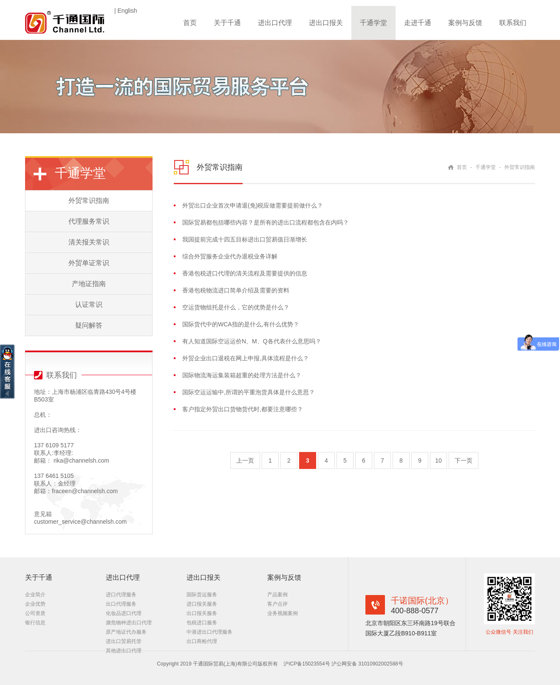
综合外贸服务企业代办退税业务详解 (229, 256)
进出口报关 (326, 22)
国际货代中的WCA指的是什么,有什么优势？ (240, 324)
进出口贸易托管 (123, 641)
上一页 (245, 460)
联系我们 (512, 22)
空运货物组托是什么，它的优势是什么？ (235, 307)
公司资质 (35, 613)
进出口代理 (275, 22)
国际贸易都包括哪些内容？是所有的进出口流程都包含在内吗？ (265, 222)
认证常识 (88, 304)
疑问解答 (88, 325)
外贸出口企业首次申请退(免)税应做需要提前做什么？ (252, 205)
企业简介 (35, 595)
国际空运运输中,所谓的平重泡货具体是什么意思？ (248, 392)
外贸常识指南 (88, 200)
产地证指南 (89, 283)
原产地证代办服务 (126, 632)
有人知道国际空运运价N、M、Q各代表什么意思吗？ (251, 341)
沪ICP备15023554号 (307, 664)
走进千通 (417, 22)
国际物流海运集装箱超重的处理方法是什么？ (241, 375)
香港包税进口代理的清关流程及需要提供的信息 (244, 273)
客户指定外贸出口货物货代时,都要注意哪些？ (242, 409)
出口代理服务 (121, 604)
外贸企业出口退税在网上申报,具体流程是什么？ (245, 358)
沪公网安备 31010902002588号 (367, 664)
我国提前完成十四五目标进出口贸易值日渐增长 (244, 239)
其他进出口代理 (123, 651)
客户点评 (277, 604)
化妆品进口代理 (123, 613)
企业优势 (35, 604)
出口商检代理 (202, 641)
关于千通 (227, 22)
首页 (190, 22)
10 (438, 460)
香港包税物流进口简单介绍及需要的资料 (235, 290)
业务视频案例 (282, 613)
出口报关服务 (202, 613)
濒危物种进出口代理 (129, 623)
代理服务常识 (88, 221)
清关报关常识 (88, 242)
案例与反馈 (465, 22)
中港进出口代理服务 (209, 632)
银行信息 (35, 623)
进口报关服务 (202, 604)
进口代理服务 (121, 595)
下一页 (463, 460)
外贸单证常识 (88, 263)
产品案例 (277, 595)
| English (125, 10)
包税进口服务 (202, 623)
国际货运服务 (202, 595)
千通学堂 (373, 22)
